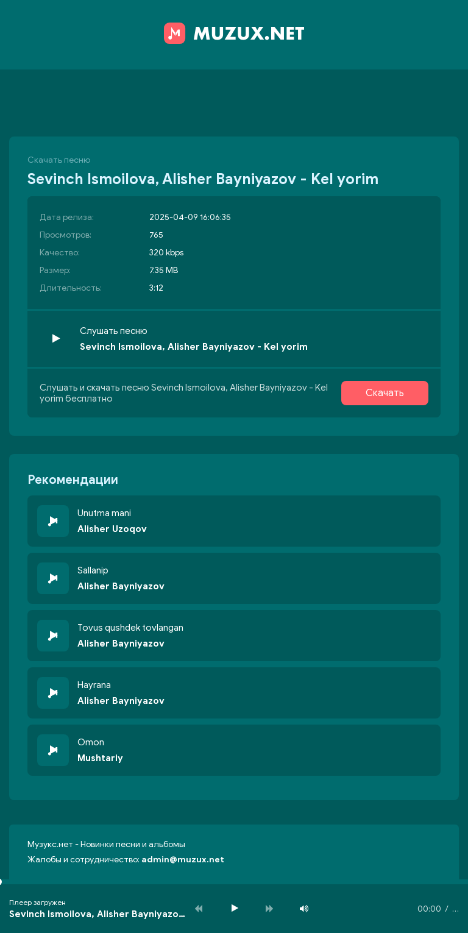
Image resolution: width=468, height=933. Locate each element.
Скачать (385, 393)
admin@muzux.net (182, 859)
